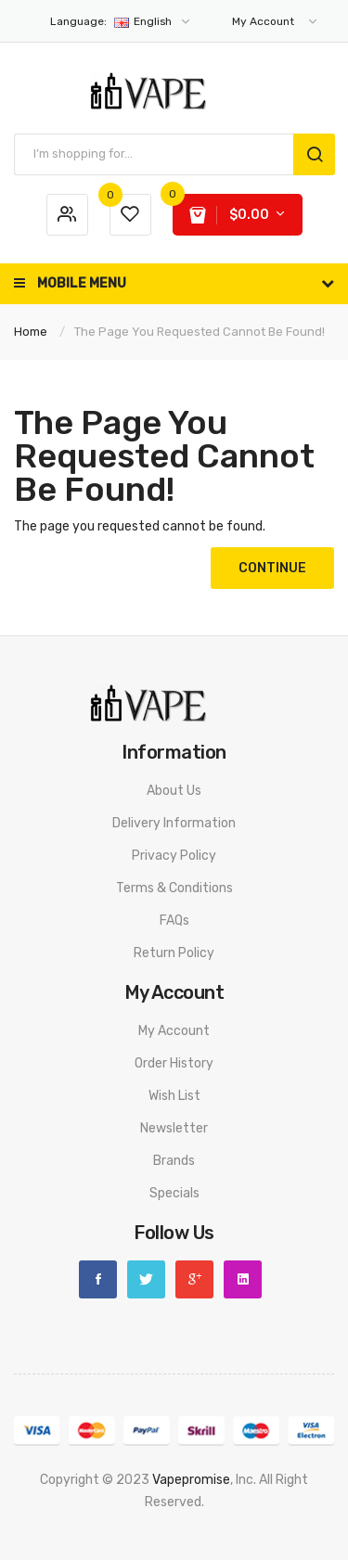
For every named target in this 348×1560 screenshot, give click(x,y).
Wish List (174, 1096)
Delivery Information (174, 823)
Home (30, 332)
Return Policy (174, 953)
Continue (272, 568)
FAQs (174, 920)
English (121, 21)
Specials (174, 1193)
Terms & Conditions (174, 888)
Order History (174, 1063)
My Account (174, 1031)
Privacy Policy (174, 855)
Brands (174, 1161)
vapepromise (191, 1480)
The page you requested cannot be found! (199, 332)
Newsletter (174, 1128)
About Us (174, 791)
